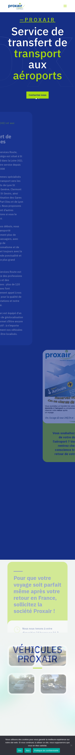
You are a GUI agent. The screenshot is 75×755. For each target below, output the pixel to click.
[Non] (71, 745)
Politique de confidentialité (46, 750)
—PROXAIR (37, 21)
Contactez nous (37, 96)
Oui (19, 750)
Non (28, 750)
